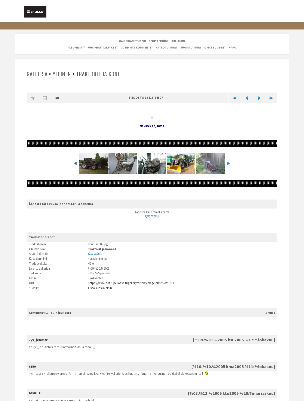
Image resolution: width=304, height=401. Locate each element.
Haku (232, 47)
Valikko (37, 12)
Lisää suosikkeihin (100, 288)
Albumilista (76, 47)
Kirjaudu (178, 41)
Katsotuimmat (167, 47)
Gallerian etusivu (132, 41)
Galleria (37, 74)
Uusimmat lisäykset (103, 47)
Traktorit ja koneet (102, 74)
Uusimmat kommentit (137, 47)
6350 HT (35, 393)
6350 (32, 366)
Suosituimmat (191, 47)
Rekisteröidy (159, 41)
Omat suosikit (215, 47)
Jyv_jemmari (39, 340)
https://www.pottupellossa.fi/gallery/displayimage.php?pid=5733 (131, 283)
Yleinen (62, 74)
